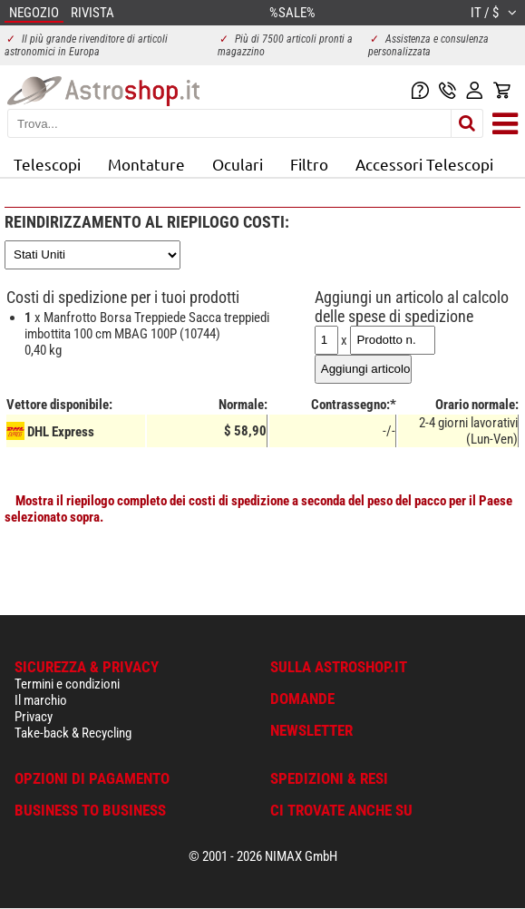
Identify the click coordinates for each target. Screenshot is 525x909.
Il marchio (41, 700)
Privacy (34, 717)
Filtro (309, 163)
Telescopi (47, 163)
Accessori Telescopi (424, 163)
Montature (146, 163)
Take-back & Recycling (73, 733)
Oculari (237, 163)
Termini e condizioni (67, 684)
